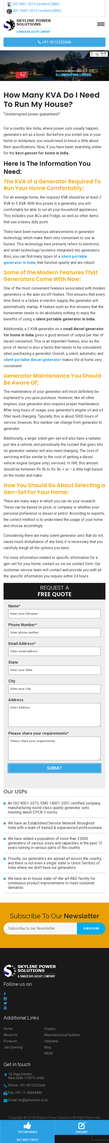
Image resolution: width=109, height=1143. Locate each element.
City (11, 681)
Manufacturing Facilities (62, 1035)
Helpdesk (51, 1041)
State (13, 662)
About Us (10, 1035)
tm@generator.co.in (33, 1100)
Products (10, 1041)
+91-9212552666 (54, 42)
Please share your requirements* (38, 733)
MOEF (48, 1053)
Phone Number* (22, 625)
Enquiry (50, 1029)
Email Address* (22, 643)
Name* (14, 606)
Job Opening (13, 1047)
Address (16, 700)
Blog (47, 1047)
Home (8, 1029)
